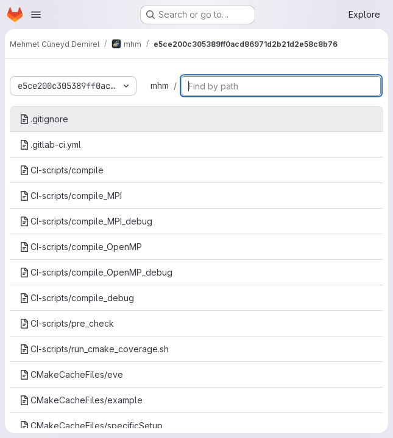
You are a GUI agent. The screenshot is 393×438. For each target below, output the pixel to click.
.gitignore (43, 119)
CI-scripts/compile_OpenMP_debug (95, 272)
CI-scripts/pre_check (66, 323)
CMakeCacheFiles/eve (71, 374)
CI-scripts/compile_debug (76, 298)
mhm (159, 85)
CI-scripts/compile (61, 170)
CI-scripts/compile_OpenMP (80, 247)
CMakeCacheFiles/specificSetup (91, 425)
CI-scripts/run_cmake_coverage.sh (94, 349)
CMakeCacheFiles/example (81, 400)
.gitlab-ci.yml (50, 144)
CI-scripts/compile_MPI (70, 195)
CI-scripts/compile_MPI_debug (85, 221)
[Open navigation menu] (36, 14)
